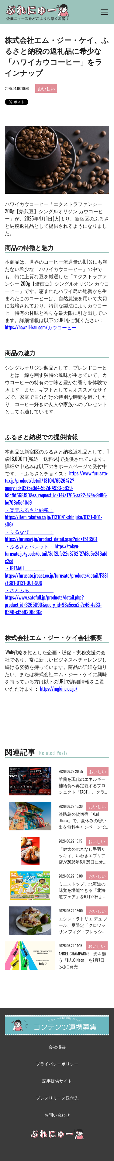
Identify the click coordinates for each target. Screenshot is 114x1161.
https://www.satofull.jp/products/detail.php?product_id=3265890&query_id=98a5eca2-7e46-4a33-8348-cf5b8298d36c (53, 605)
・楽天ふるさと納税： (29, 509)
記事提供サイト (57, 1080)
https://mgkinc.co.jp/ (59, 688)
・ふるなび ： (29, 531)
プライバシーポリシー (57, 1063)
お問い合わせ (57, 1114)
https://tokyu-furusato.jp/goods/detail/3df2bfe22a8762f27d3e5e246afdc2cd (56, 554)
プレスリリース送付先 (57, 1097)
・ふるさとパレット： (29, 546)
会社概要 (57, 1046)
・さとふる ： (29, 590)
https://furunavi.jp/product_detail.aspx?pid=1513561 (51, 539)
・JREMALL (25, 568)
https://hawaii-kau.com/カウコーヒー (41, 327)
